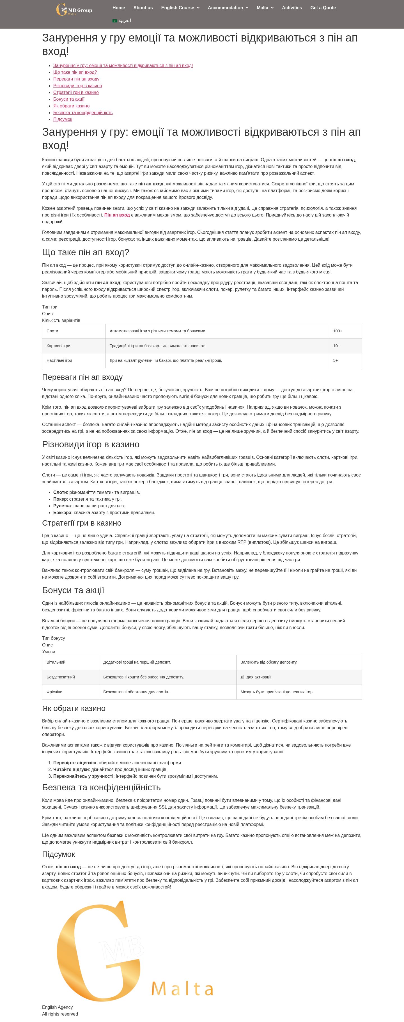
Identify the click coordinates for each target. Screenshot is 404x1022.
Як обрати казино (71, 105)
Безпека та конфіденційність (83, 112)
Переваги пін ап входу (76, 79)
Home (119, 7)
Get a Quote (323, 7)
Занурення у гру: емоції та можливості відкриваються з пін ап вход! (123, 65)
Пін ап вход (117, 215)
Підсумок (62, 119)
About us (143, 7)
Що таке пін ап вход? (75, 72)
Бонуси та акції (68, 99)
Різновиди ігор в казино (77, 85)
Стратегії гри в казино (76, 92)
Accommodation (228, 7)
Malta (265, 7)
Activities (292, 7)
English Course (180, 7)
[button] (180, 7)
